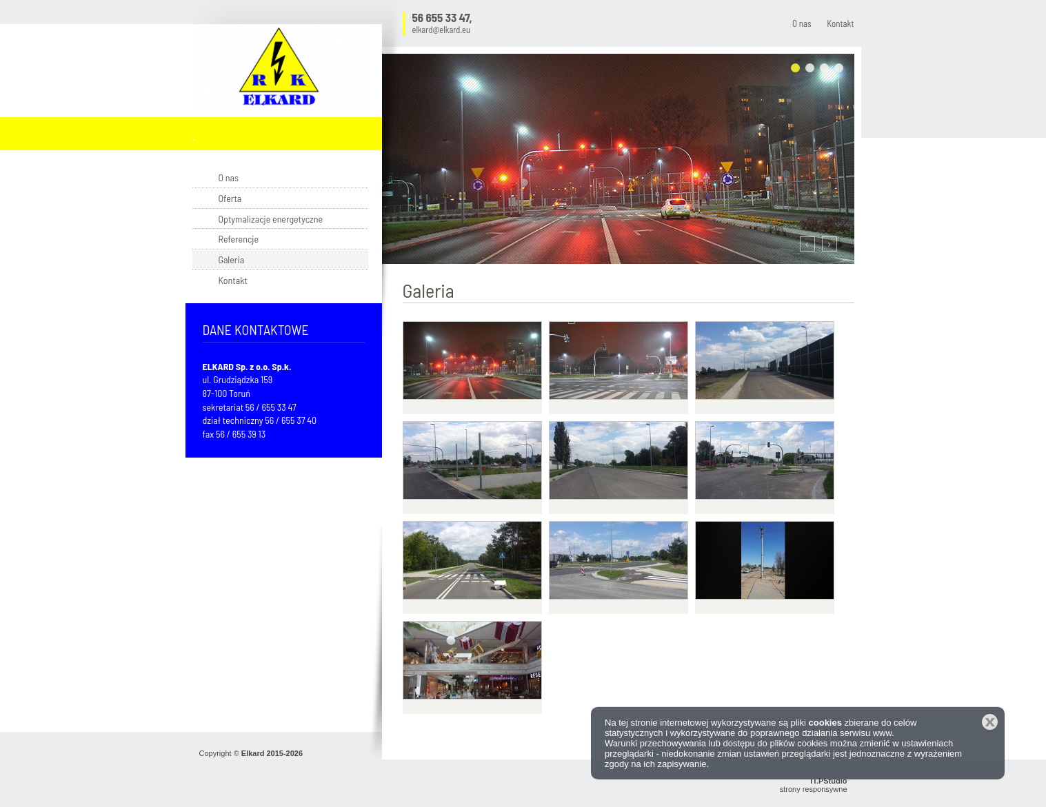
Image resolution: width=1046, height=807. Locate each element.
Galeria (232, 259)
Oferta (230, 198)
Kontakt (840, 23)
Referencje (239, 239)
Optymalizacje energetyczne (271, 219)
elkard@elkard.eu (441, 30)
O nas (801, 23)
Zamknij (990, 722)
